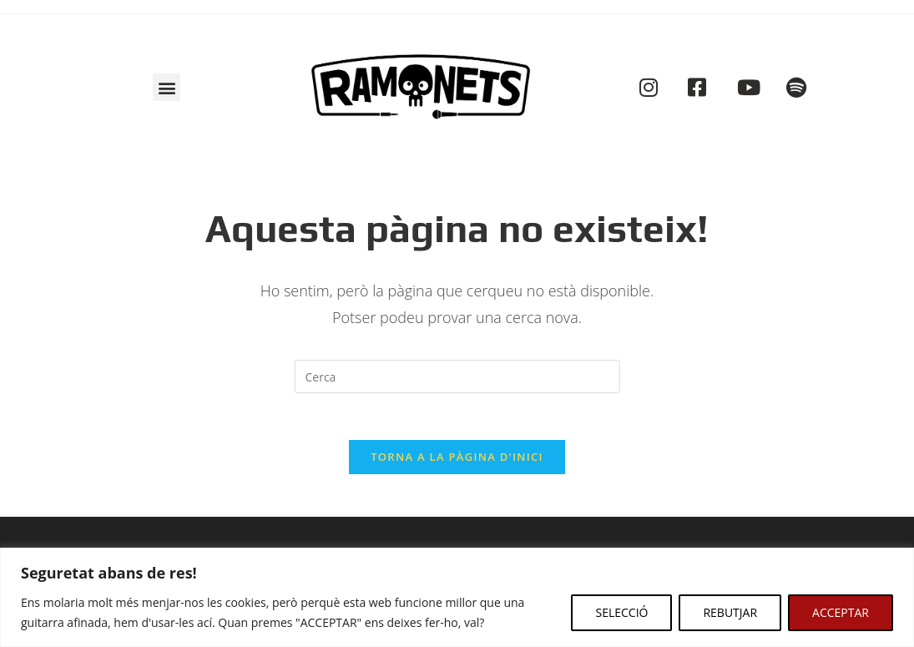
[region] (457, 597)
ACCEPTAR (840, 612)
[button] (166, 87)
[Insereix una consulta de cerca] (457, 376)
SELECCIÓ (621, 612)
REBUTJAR (730, 612)
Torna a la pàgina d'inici (457, 460)
